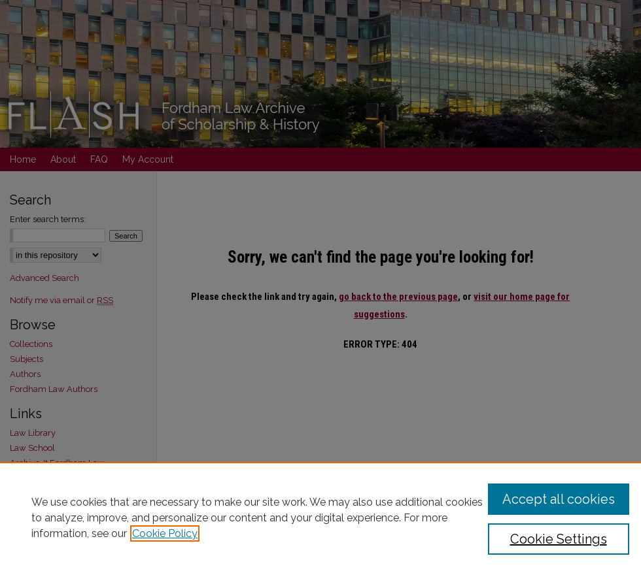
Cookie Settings (558, 539)
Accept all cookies (558, 499)
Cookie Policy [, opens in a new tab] (165, 533)
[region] (320, 517)
